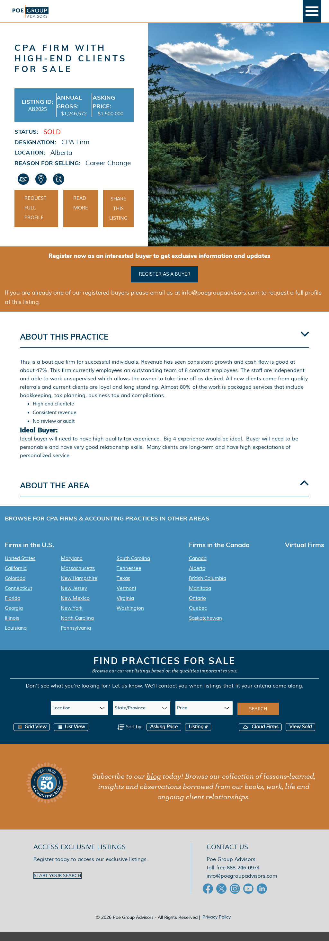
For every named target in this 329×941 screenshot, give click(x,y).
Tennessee (129, 577)
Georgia (14, 617)
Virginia (125, 607)
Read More (80, 213)
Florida (12, 607)
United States (20, 567)
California (16, 577)
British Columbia (207, 587)
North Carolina (77, 627)
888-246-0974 (243, 877)
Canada (198, 567)
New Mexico (75, 607)
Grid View (31, 736)
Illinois (12, 627)
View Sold (300, 736)
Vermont (126, 597)
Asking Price (164, 736)
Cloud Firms (260, 736)
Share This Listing (118, 218)
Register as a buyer (165, 283)
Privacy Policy (216, 925)
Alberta (197, 577)
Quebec (198, 617)
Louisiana (16, 637)
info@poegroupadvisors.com (242, 885)
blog (154, 785)
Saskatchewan (205, 627)
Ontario (197, 607)
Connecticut (18, 597)
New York (72, 617)
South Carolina (133, 567)
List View (71, 736)
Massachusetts (78, 577)
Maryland (72, 567)
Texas (123, 587)
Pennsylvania (76, 637)
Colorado (15, 587)
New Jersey (74, 597)
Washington (130, 617)
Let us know (127, 695)
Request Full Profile (35, 217)
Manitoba (200, 597)
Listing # (198, 736)
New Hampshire (79, 587)
